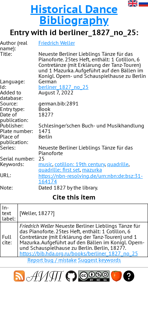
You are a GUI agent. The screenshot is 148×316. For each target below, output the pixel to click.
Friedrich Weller (56, 42)
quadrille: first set (59, 169)
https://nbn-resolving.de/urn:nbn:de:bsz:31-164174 (90, 178)
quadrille (117, 164)
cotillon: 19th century (80, 164)
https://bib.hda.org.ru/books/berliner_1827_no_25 (79, 253)
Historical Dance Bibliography (74, 14)
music (45, 164)
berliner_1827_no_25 (63, 86)
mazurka (92, 169)
